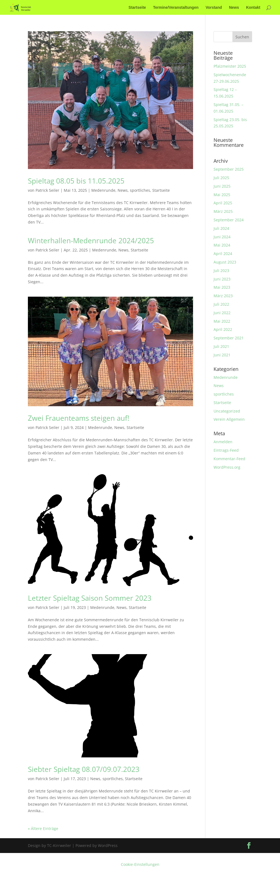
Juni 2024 (222, 236)
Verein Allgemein (229, 419)
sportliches (140, 190)
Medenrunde (103, 190)
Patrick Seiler (47, 190)
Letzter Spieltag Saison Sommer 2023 (89, 598)
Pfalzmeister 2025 (230, 66)
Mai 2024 (222, 245)
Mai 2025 (222, 194)
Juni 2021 (222, 354)
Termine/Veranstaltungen (176, 7)
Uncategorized (227, 411)
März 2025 (223, 211)
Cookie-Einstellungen (140, 864)
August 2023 (225, 262)
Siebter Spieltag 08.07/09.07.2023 (83, 769)
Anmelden (223, 441)
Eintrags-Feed (226, 450)
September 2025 (229, 169)
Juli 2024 (221, 228)
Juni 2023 (222, 279)
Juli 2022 (221, 304)
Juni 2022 (222, 312)
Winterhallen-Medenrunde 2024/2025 (91, 240)
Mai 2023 (222, 287)
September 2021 (229, 337)
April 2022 (223, 329)
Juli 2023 (221, 270)
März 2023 (223, 295)
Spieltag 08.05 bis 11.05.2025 (76, 181)
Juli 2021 (221, 346)
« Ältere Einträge (43, 828)
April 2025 (223, 202)
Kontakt (253, 7)
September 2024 (229, 219)
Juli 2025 (221, 177)
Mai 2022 (222, 321)
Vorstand (214, 7)
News (234, 7)
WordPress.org (227, 467)
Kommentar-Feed (229, 458)
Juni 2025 (222, 186)
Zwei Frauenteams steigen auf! (78, 418)
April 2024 (223, 253)
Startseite (137, 7)
